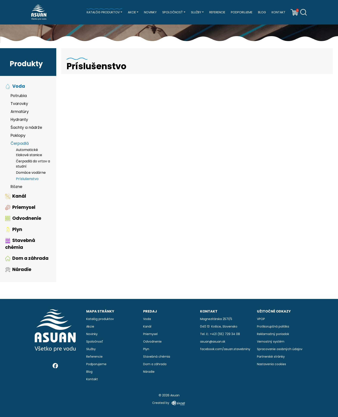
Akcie (132, 12)
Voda (15, 89)
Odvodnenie (23, 221)
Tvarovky (19, 106)
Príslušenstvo (27, 181)
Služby (196, 12)
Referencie (218, 12)
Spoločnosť (173, 12)
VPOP (261, 319)
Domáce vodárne (31, 175)
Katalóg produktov (103, 12)
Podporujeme (242, 12)
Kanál (15, 199)
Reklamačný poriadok (273, 334)
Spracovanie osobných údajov (279, 349)
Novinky (150, 12)
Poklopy (18, 138)
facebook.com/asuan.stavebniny (225, 349)
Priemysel (20, 210)
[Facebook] (55, 365)
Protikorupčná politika (273, 326)
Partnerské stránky (271, 356)
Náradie (18, 272)
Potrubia (19, 98)
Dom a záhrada (27, 261)
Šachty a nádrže (26, 130)
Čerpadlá (20, 146)
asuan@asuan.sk (212, 341)
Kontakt (279, 12)
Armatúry (20, 114)
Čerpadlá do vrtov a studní (33, 167)
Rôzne (16, 189)
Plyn (13, 232)
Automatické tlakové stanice (29, 155)
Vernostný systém (270, 341)
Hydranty (19, 122)
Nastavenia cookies (271, 364)
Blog (262, 12)
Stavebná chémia (20, 246)
